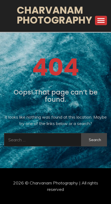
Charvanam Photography (54, 15)
